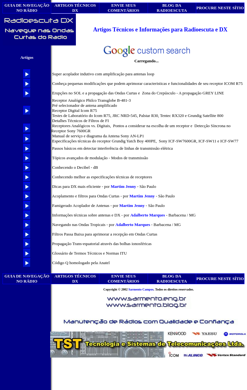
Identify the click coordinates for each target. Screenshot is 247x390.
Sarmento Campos (140, 289)
